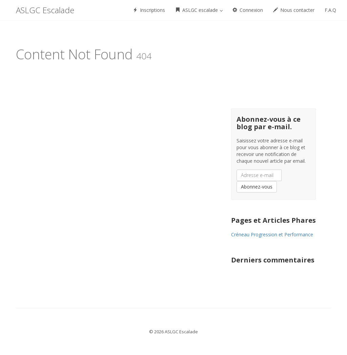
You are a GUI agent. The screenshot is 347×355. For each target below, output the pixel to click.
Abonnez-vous (256, 186)
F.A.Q (330, 10)
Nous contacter (293, 10)
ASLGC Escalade (45, 10)
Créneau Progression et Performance (272, 234)
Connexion (247, 10)
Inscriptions (149, 10)
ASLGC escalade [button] (199, 10)
